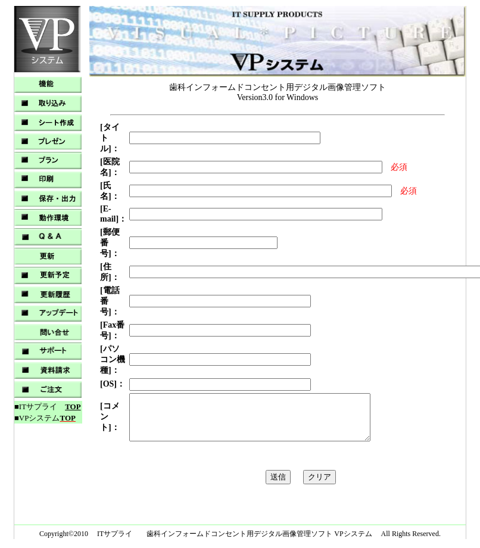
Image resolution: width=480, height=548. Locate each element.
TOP (73, 406)
